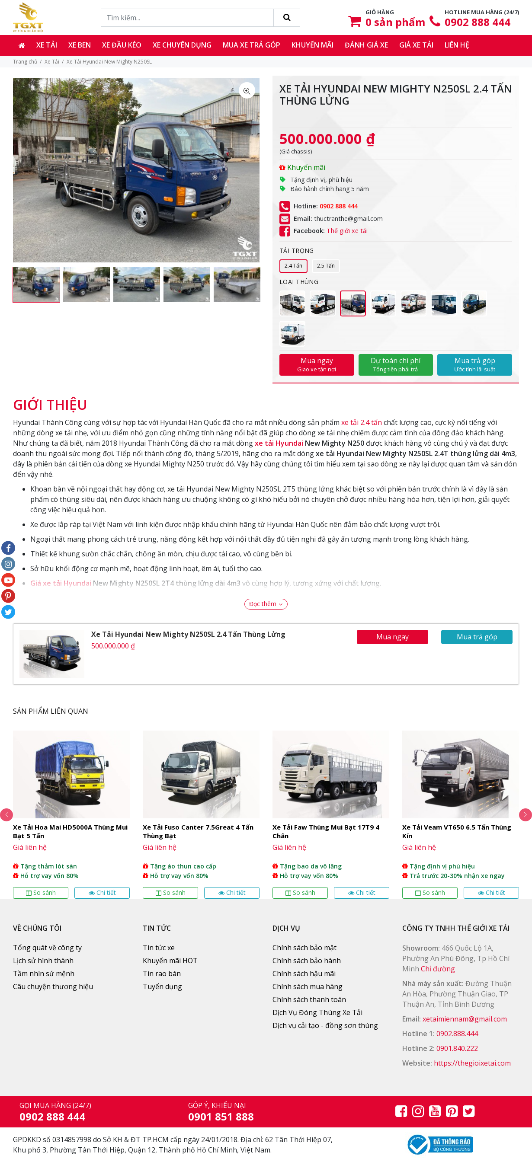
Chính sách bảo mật (304, 947)
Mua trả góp (474, 364)
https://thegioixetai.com (472, 1063)
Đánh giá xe (366, 45)
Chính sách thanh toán (309, 999)
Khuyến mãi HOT (170, 960)
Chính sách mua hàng (307, 986)
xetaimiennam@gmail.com (465, 1019)
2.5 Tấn (326, 265)
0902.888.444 (457, 1033)
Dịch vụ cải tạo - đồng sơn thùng (325, 1025)
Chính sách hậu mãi (304, 973)
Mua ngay (317, 364)
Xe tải (46, 45)
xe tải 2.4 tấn (361, 422)
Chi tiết (102, 892)
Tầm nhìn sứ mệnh (43, 973)
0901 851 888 (221, 1116)
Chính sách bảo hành (306, 960)
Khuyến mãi (312, 45)
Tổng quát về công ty (47, 947)
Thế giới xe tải (347, 231)
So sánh (41, 892)
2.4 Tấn (293, 265)
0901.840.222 (457, 1048)
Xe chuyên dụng (182, 45)
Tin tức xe (159, 947)
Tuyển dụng (162, 986)
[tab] (50, 400)
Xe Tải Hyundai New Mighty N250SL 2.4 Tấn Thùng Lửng (188, 634)
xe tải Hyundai (279, 443)
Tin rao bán (162, 973)
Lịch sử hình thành (43, 960)
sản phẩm (395, 22)
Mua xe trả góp (251, 45)
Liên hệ (457, 45)
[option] (36, 285)
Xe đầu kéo (121, 45)
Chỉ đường (438, 969)
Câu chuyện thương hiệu (53, 986)
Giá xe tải (416, 45)
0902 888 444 (477, 22)
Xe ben (79, 45)
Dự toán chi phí (396, 364)
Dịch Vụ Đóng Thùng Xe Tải (317, 1012)
